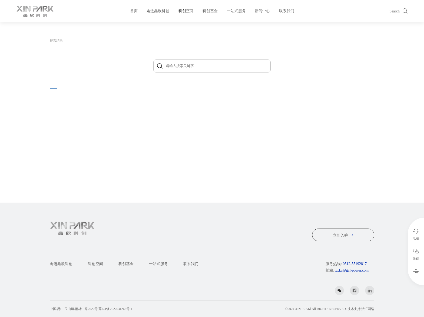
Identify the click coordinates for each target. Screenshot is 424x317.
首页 (134, 11)
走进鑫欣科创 (158, 11)
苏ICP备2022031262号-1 (115, 309)
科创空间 (186, 11)
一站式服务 (236, 11)
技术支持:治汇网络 (360, 309)
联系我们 (286, 11)
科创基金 (210, 11)
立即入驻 (340, 235)
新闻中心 (262, 11)
